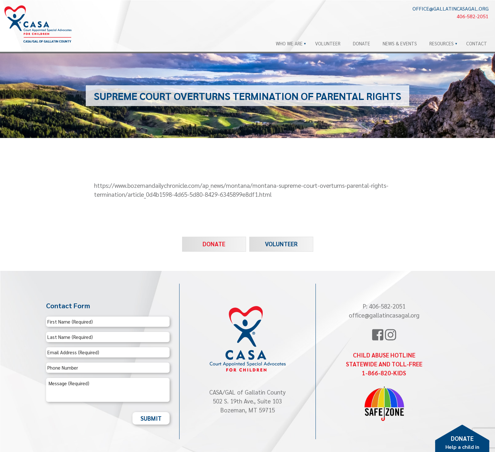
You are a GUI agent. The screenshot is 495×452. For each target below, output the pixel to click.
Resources (441, 43)
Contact (476, 43)
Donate (361, 43)
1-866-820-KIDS (384, 373)
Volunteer (327, 43)
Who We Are (289, 43)
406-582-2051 (473, 16)
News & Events (400, 43)
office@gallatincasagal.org (450, 8)
